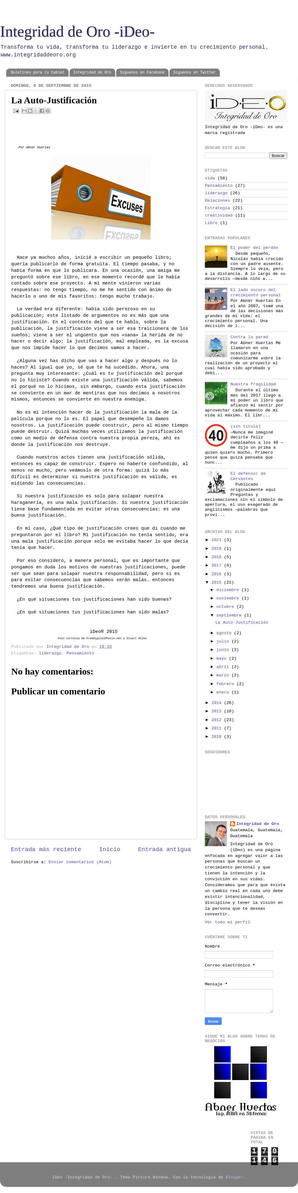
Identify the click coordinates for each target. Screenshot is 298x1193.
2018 (217, 557)
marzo (224, 675)
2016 (217, 574)
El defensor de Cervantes (247, 476)
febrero (226, 684)
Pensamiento (80, 653)
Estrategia (217, 208)
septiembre (230, 615)
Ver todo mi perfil (227, 922)
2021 (217, 540)
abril (224, 667)
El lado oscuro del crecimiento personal (255, 292)
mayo (222, 658)
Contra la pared (249, 337)
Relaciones (217, 200)
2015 (217, 582)
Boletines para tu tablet (38, 72)
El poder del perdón (254, 247)
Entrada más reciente (46, 849)
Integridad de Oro (92, 72)
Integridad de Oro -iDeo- (77, 31)
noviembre (229, 598)
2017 (217, 565)
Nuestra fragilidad (253, 384)
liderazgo (50, 653)
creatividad (219, 215)
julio (224, 641)
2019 (217, 548)
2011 (217, 728)
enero (224, 692)
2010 (217, 736)
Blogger (234, 1177)
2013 (217, 711)
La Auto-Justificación (241, 622)
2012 (217, 720)
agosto (225, 633)
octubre (226, 606)
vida (210, 178)
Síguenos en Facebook (142, 72)
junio (224, 650)
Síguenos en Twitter (194, 72)
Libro (211, 223)
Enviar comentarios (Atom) (80, 862)
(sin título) (245, 426)
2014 (217, 703)
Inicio (109, 849)
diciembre (229, 590)
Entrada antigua (164, 849)
